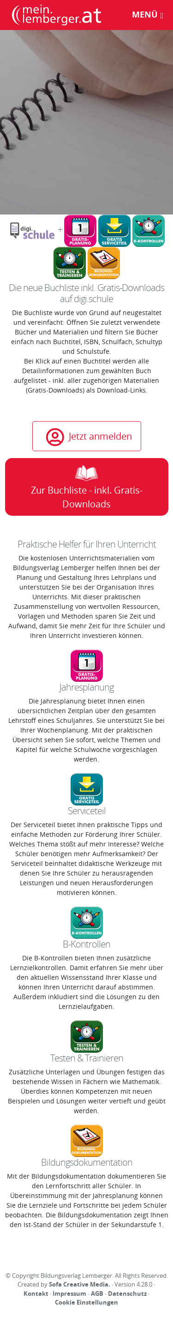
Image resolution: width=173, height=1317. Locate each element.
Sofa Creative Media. (79, 1284)
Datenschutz (127, 1293)
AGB (97, 1293)
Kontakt (36, 1293)
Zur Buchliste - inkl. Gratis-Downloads (87, 487)
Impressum (69, 1293)
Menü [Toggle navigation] (147, 14)
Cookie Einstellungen (86, 1302)
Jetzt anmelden (89, 436)
